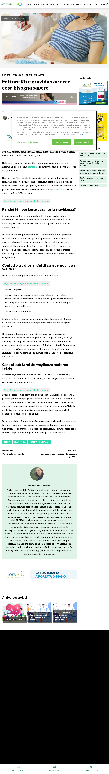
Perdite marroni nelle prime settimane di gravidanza (63, 616)
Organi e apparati (35, 75)
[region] (54, 130)
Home (6, 18)
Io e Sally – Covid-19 (14, 619)
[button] (104, 4)
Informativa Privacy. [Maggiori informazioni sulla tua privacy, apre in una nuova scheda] (75, 135)
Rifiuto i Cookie (62, 142)
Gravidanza (20, 442)
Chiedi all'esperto (38, 611)
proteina (32, 166)
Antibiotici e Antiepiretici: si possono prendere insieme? (92, 171)
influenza (61, 189)
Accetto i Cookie (83, 142)
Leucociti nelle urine (89, 185)
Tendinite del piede (13, 453)
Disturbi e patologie (18, 18)
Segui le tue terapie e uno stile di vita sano (26, 201)
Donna (7, 442)
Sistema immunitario (40, 442)
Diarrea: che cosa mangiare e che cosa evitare (92, 154)
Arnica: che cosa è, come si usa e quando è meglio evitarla (91, 163)
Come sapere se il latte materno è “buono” (38, 617)
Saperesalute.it (12, 615)
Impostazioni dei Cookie (28, 142)
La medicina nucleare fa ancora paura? (59, 455)
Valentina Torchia (39, 485)
